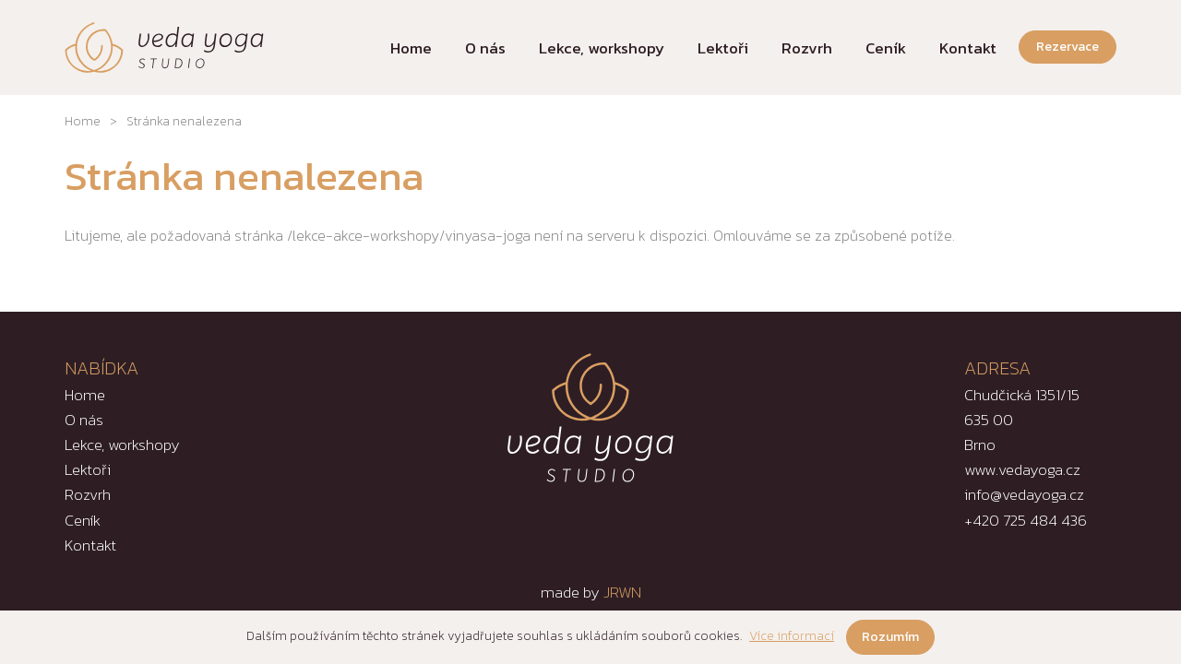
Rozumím (890, 636)
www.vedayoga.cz (1022, 469)
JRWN (622, 592)
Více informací (791, 636)
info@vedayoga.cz (1024, 494)
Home (83, 121)
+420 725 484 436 (1025, 520)
